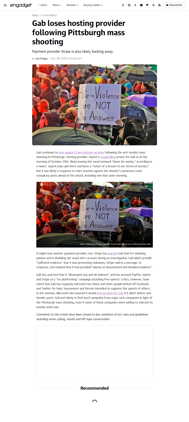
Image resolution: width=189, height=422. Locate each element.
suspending (108, 157)
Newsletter (174, 5)
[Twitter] (135, 5)
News (56, 5)
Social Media (49, 15)
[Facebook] (123, 5)
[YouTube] (141, 5)
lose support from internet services (81, 152)
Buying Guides (92, 5)
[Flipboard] (147, 5)
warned (112, 253)
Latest (43, 5)
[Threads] (153, 5)
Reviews (71, 5)
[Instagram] (129, 5)
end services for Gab (110, 293)
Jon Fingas (42, 58)
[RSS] (159, 5)
